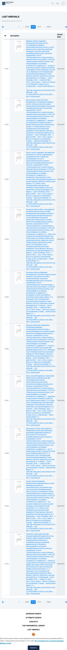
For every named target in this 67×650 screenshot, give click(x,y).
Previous (3, 27)
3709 (27, 27)
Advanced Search (33, 614)
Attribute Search (33, 618)
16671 (48, 27)
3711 (39, 27)
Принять (33, 648)
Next (66, 27)
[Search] (52, 3)
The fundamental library (33, 626)
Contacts (33, 622)
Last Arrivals (33, 630)
